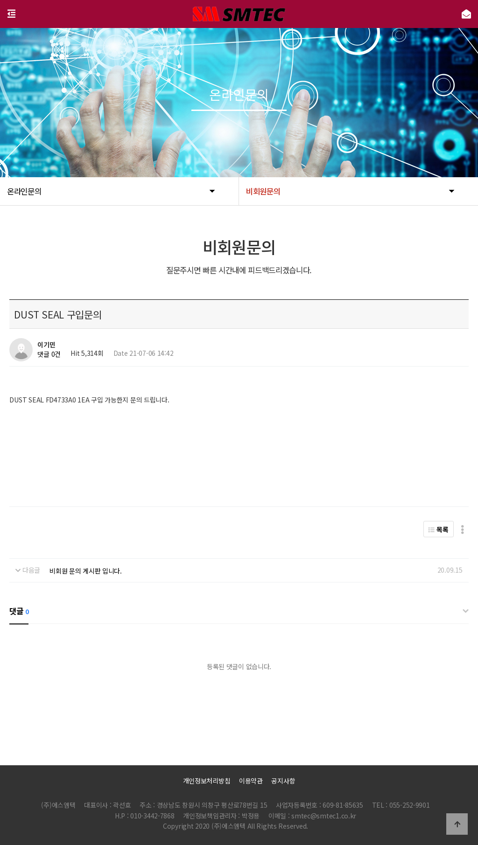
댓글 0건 (49, 354)
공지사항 (283, 780)
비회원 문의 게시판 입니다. (85, 570)
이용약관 (251, 780)
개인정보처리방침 (207, 780)
